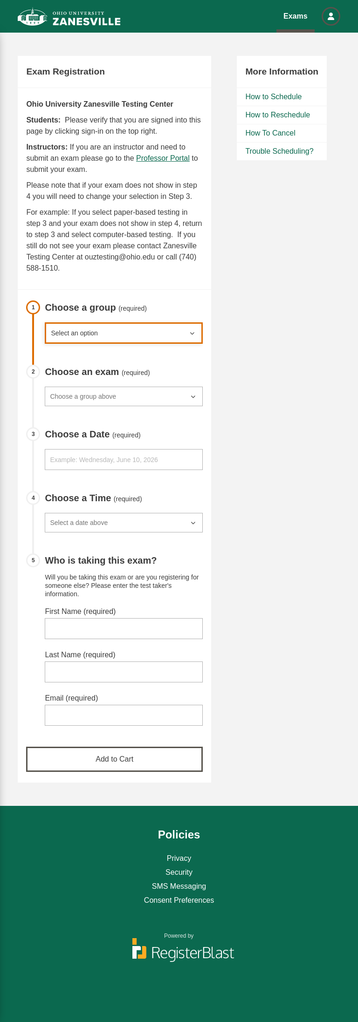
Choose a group (96, 307)
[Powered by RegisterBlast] (179, 954)
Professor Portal (163, 158)
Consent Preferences (179, 900)
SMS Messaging (179, 886)
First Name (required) (80, 611)
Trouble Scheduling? (279, 151)
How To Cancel (270, 133)
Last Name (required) (80, 655)
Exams (295, 16)
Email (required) (71, 698)
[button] (331, 16)
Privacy (179, 858)
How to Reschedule (277, 115)
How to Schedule (273, 97)
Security (179, 872)
